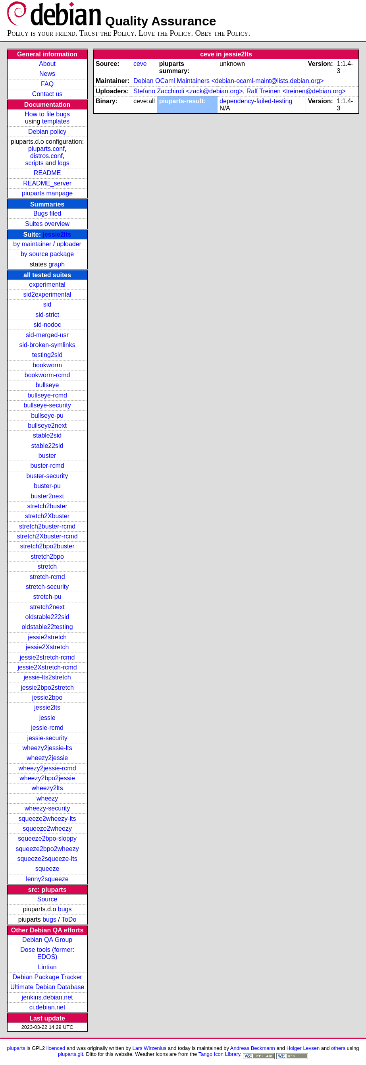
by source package (47, 254)
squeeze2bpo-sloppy (47, 838)
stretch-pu (47, 596)
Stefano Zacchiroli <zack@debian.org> (188, 91)
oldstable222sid (47, 617)
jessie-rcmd (47, 727)
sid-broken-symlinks (47, 344)
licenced (55, 1048)
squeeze (47, 868)
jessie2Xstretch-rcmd (47, 667)
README (47, 173)
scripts (34, 163)
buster (47, 455)
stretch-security (47, 586)
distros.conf (46, 155)
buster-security (47, 476)
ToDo (69, 919)
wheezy (47, 798)
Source (47, 899)
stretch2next (47, 607)
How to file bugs (47, 114)
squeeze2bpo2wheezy (47, 848)
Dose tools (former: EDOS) (47, 953)
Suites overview (47, 223)
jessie (47, 717)
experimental (47, 284)
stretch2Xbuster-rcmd (47, 536)
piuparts (16, 1048)
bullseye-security (47, 405)
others (338, 1048)
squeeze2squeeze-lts (47, 858)
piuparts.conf (46, 148)
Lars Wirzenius (150, 1048)
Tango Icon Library (219, 1054)
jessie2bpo (47, 697)
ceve (140, 63)
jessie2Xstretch (47, 647)
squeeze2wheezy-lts (47, 818)
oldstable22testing (47, 626)
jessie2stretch (47, 637)
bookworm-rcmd (47, 375)
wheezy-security (47, 808)
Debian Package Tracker (47, 977)
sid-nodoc (47, 324)
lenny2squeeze (47, 879)
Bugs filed (47, 213)
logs (63, 163)
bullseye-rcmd (47, 395)
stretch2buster (47, 506)
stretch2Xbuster (47, 516)
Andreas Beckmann (252, 1048)
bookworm (47, 365)
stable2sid (47, 435)
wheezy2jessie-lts (47, 748)
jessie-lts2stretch (47, 677)
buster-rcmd (47, 465)
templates (55, 121)
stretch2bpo (47, 556)
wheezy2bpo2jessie (47, 778)
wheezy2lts (47, 788)
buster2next (47, 496)
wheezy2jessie (47, 757)
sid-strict (47, 314)
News (47, 73)
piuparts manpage (47, 193)
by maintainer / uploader (47, 244)
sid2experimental (47, 294)
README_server (47, 183)
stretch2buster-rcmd (47, 526)
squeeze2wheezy (47, 828)
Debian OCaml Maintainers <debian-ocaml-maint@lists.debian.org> (228, 80)
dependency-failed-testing (256, 101)
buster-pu (47, 485)
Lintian (47, 967)
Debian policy (47, 131)
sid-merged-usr (47, 335)
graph (56, 264)
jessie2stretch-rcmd (47, 657)
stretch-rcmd (47, 576)
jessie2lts (56, 234)
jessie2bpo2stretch (47, 687)
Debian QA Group (47, 939)
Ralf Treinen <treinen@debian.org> (296, 91)
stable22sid (47, 445)
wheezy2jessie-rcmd (47, 768)
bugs (65, 909)
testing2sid (47, 354)
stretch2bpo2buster (47, 546)
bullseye (47, 385)
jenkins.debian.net (47, 997)
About (47, 63)
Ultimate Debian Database (47, 987)
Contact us (47, 94)
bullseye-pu (47, 415)
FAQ (47, 84)
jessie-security (47, 738)
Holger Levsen (303, 1048)
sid (47, 304)
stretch (47, 566)
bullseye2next (47, 425)
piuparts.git (70, 1054)
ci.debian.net (47, 1007)
